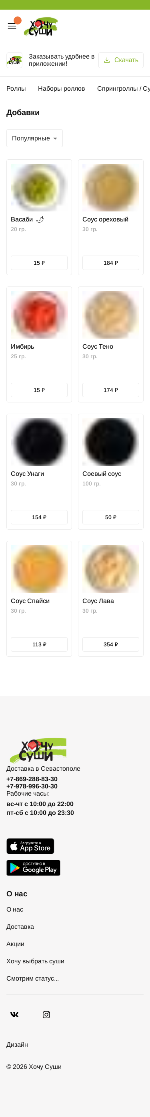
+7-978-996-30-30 (32, 786)
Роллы (16, 88)
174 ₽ (111, 390)
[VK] (14, 1015)
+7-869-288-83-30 (32, 779)
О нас (14, 909)
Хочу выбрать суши (35, 961)
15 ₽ (39, 263)
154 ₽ (39, 517)
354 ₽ (111, 644)
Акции (15, 943)
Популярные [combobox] (31, 138)
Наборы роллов (61, 88)
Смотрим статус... (32, 978)
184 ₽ (111, 263)
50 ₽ (110, 517)
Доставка (20, 926)
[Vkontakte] (46, 1015)
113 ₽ (39, 644)
